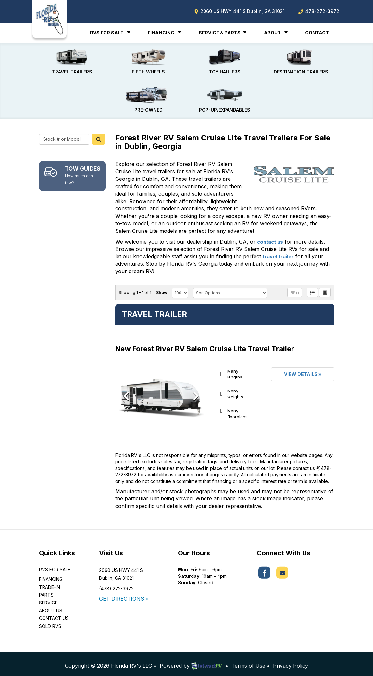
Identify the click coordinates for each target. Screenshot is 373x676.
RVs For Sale (111, 32)
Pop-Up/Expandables (225, 97)
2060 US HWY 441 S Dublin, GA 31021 (239, 11)
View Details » (302, 370)
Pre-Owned (148, 97)
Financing (165, 32)
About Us (50, 607)
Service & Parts (223, 32)
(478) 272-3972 (116, 585)
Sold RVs (50, 622)
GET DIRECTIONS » (124, 595)
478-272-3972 (318, 11)
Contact (317, 32)
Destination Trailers (300, 60)
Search (98, 135)
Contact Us (54, 614)
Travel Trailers (72, 60)
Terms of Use (248, 662)
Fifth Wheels (148, 60)
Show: (162, 288)
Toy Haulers (224, 60)
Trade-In (49, 583)
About (276, 32)
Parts (46, 591)
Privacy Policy (290, 662)
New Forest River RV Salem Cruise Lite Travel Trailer (204, 345)
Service (48, 599)
